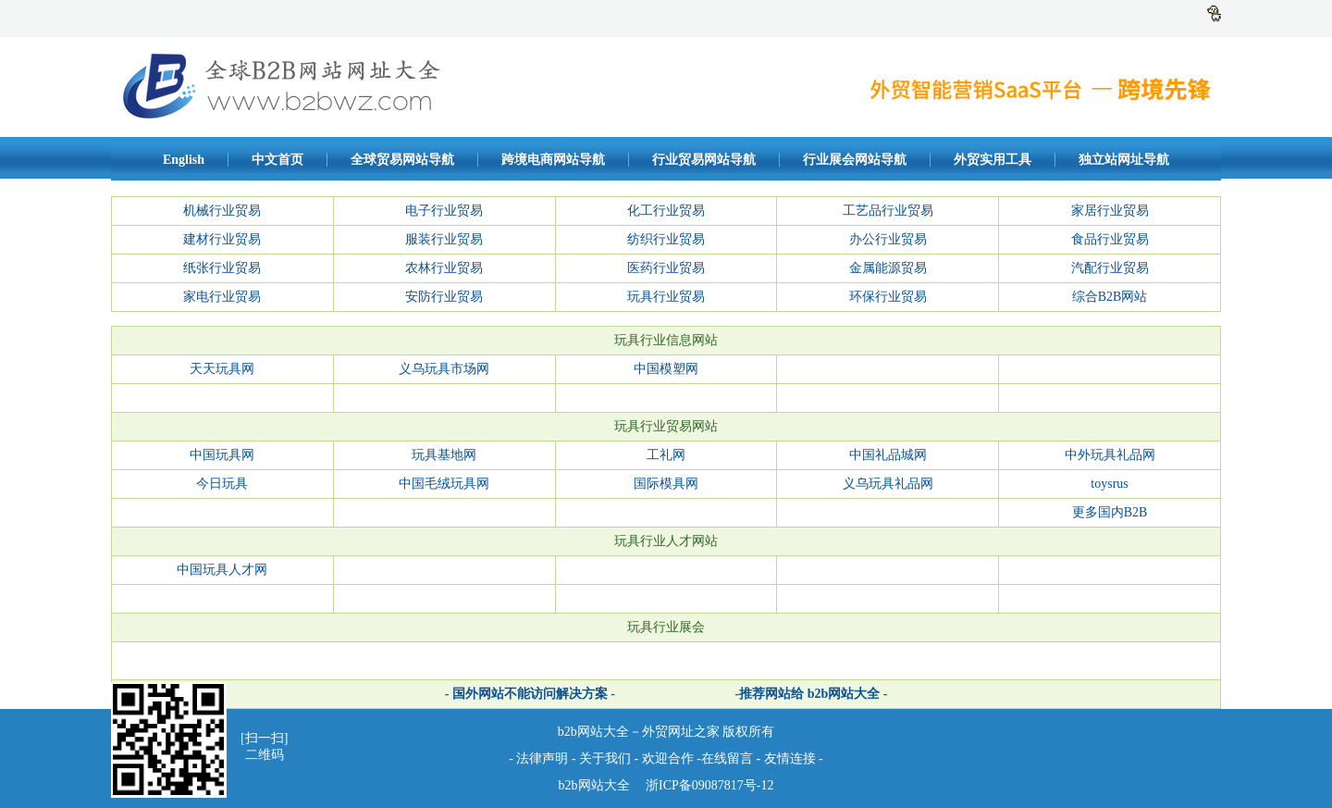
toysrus (1109, 484)
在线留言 (727, 758)
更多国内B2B (1110, 512)
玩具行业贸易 (666, 297)
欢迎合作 (668, 758)
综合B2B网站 (1110, 297)
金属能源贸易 (888, 268)
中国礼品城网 (888, 455)
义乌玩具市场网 (444, 369)
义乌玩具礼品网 (888, 484)
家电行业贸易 (222, 297)
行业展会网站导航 (854, 160)
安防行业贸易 (444, 297)
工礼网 (666, 455)
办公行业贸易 (888, 239)
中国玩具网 (222, 455)
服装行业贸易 (444, 239)
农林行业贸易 (444, 268)
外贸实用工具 (992, 160)
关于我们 (605, 758)
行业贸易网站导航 (704, 160)
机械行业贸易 (222, 211)
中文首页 (277, 160)
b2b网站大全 (594, 785)
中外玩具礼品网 (1110, 455)
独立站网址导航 (1124, 160)
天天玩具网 (222, 369)
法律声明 (542, 758)
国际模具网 (666, 484)
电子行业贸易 (444, 211)
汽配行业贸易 (1110, 268)
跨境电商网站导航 (553, 160)
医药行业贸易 (666, 268)
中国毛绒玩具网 (444, 484)
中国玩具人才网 (222, 570)
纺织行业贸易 (666, 239)
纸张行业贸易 (222, 268)
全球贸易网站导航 (402, 160)
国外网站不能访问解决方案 (528, 694)
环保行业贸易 (888, 297)
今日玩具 (222, 484)
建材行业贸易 (222, 239)
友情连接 (792, 758)
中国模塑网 (666, 369)
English (183, 160)
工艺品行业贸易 (888, 211)
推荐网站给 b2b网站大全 (809, 694)
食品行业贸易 (1110, 239)
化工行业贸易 (666, 211)
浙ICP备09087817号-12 (708, 785)
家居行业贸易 (1110, 211)
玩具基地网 (444, 455)
